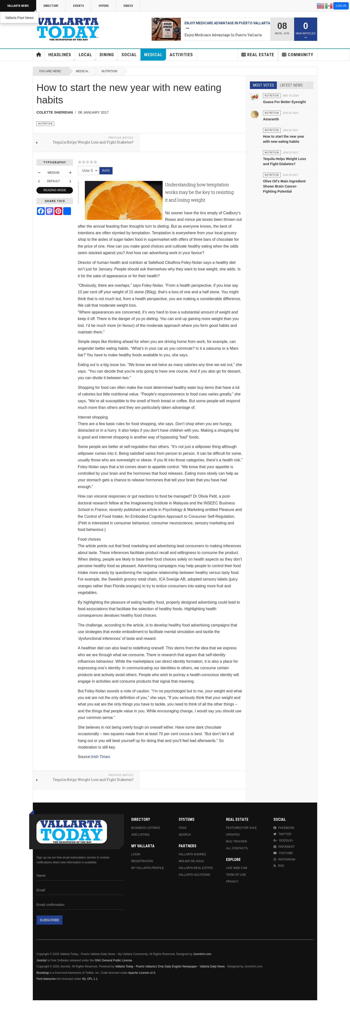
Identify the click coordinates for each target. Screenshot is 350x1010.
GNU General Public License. (114, 960)
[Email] (80, 890)
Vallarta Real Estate (196, 868)
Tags (182, 828)
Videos (128, 6)
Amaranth (271, 119)
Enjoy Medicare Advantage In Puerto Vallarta (223, 35)
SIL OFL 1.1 (89, 979)
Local (87, 56)
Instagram (284, 859)
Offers (104, 6)
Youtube (283, 853)
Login (135, 854)
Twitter (282, 834)
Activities (181, 54)
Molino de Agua (191, 861)
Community (297, 54)
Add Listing (140, 834)
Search (185, 834)
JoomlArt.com (202, 954)
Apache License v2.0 (141, 972)
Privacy (232, 881)
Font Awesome (46, 979)
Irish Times (100, 757)
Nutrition (109, 71)
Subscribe (49, 920)
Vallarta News (21, 8)
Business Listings (145, 828)
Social (131, 56)
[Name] (80, 875)
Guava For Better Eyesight (284, 102)
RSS (278, 865)
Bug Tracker (236, 841)
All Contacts (237, 848)
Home (39, 55)
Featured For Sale (241, 828)
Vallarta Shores (192, 854)
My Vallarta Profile (147, 868)
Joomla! (41, 960)
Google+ (283, 840)
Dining (109, 56)
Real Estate (257, 54)
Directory (55, 8)
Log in (341, 6)
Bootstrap (42, 972)
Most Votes (263, 85)
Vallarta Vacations (194, 874)
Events (82, 8)
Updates (233, 834)
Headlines (61, 56)
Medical (155, 56)
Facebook (283, 828)
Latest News (291, 85)
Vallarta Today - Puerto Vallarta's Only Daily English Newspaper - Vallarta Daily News (170, 966)
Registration (142, 861)
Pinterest (284, 847)
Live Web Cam (236, 868)
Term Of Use (236, 874)
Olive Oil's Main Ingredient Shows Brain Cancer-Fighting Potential (284, 186)
